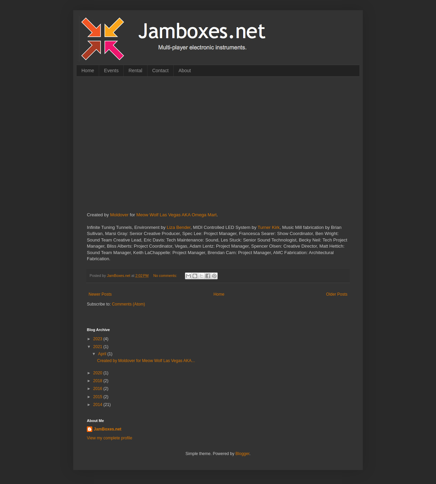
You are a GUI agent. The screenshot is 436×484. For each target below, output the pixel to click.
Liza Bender (179, 227)
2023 (98, 339)
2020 (98, 373)
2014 (98, 404)
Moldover (119, 214)
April (102, 354)
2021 (98, 346)
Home (87, 70)
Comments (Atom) (128, 304)
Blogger (242, 453)
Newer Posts (100, 294)
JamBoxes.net (107, 429)
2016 (98, 388)
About (184, 70)
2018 (98, 380)
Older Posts (336, 294)
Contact (160, 70)
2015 (98, 396)
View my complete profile (109, 438)
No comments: (165, 276)
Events (111, 70)
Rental (135, 70)
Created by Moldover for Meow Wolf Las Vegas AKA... (146, 360)
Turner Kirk (269, 227)
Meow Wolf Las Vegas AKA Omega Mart (176, 214)
